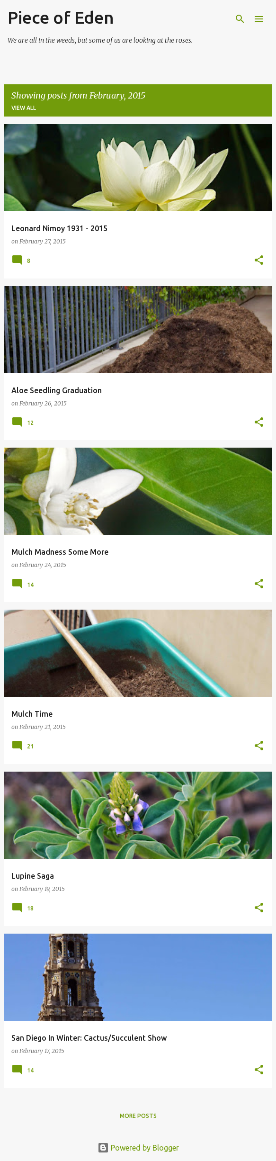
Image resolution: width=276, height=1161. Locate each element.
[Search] (240, 19)
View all (23, 108)
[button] (259, 260)
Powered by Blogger (138, 1147)
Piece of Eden (61, 17)
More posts (138, 1116)
